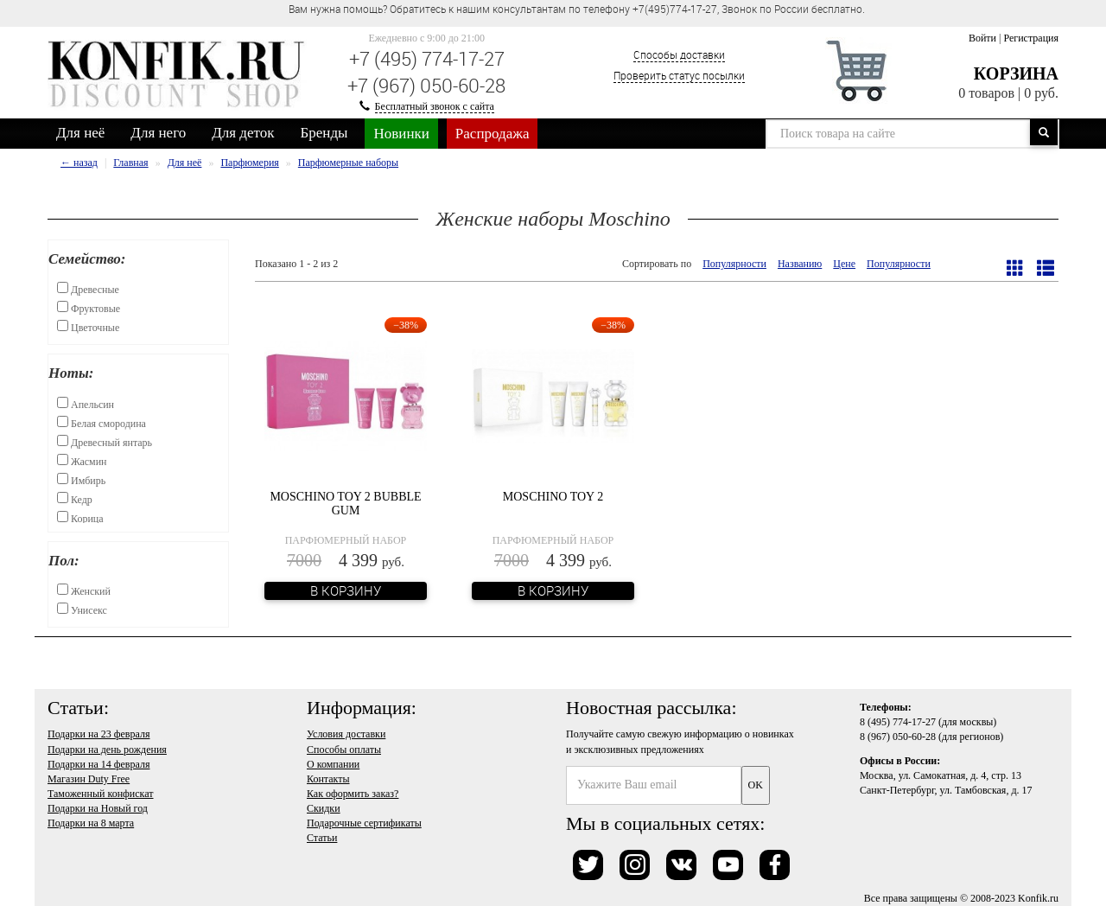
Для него (158, 132)
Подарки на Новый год (98, 808)
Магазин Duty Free (89, 779)
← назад (79, 162)
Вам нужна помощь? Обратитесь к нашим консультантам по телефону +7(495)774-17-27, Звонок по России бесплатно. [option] (577, 9)
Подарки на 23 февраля (98, 734)
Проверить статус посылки (679, 75)
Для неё (80, 132)
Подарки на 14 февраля (98, 764)
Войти (982, 38)
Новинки (401, 133)
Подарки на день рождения (107, 749)
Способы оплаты (344, 749)
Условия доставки (346, 734)
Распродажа (492, 133)
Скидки (323, 808)
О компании (333, 764)
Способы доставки (679, 54)
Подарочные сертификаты (364, 823)
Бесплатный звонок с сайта (434, 106)
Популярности (734, 264)
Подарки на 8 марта (91, 823)
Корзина (1016, 73)
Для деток (243, 132)
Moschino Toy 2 (553, 496)
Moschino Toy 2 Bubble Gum (345, 503)
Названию (800, 264)
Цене (844, 264)
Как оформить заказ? (352, 794)
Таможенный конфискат (101, 794)
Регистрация (1030, 38)
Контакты (328, 779)
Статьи (322, 838)
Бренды (324, 132)
